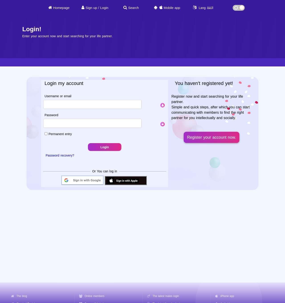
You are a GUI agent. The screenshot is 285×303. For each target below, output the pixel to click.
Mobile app (172, 8)
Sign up (91, 8)
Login (104, 8)
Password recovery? (60, 156)
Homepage (61, 8)
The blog (21, 296)
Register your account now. (211, 137)
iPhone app (227, 296)
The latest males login (166, 296)
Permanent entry (58, 134)
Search (133, 8)
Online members (94, 296)
